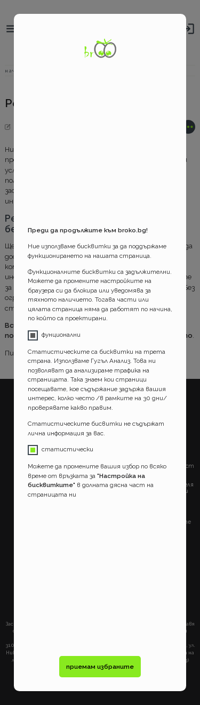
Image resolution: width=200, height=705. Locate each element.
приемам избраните (100, 666)
